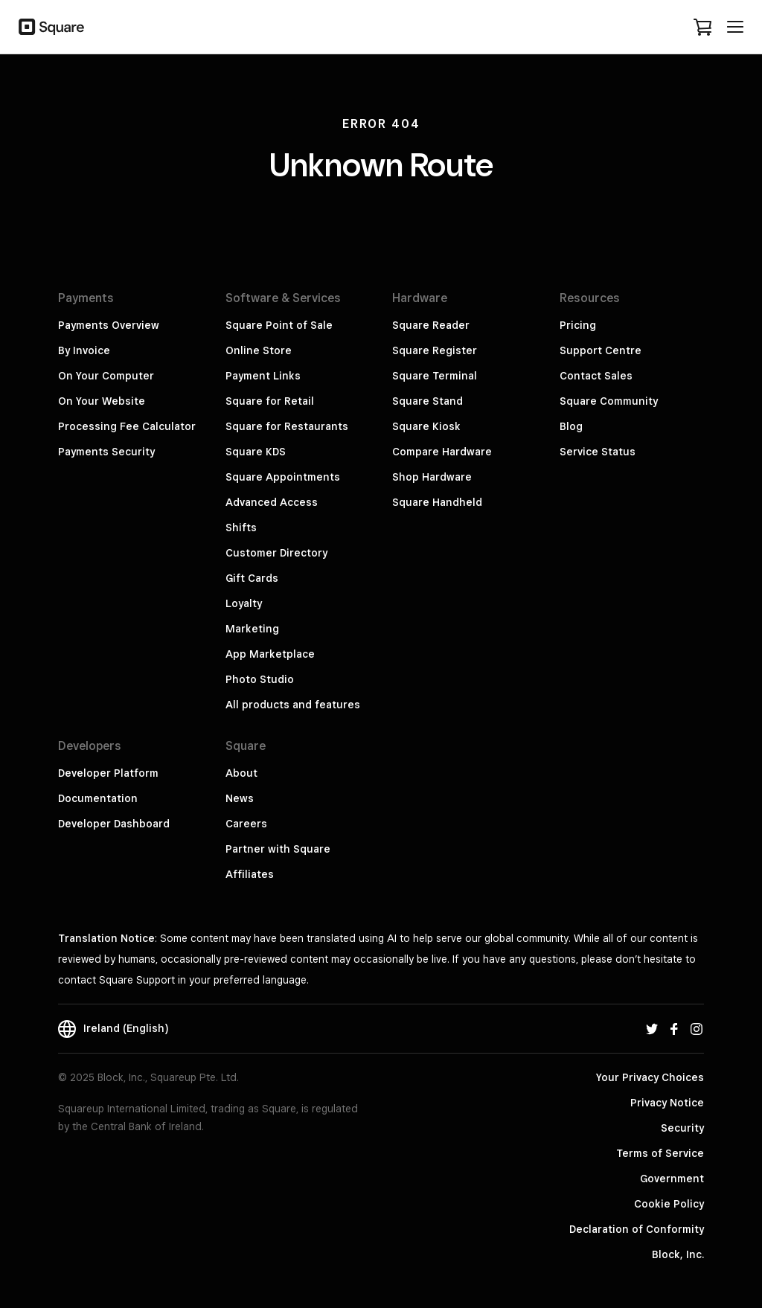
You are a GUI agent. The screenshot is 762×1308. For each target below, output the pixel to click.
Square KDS (255, 452)
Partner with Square (277, 849)
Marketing (252, 629)
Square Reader (431, 325)
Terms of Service (660, 1153)
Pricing (578, 325)
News (239, 798)
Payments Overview (108, 325)
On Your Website (101, 401)
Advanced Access (271, 502)
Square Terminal (434, 376)
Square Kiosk (426, 426)
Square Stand (427, 401)
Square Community (609, 401)
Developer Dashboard (114, 824)
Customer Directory (276, 553)
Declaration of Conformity (636, 1229)
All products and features (292, 705)
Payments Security (106, 452)
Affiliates (249, 874)
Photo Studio (259, 679)
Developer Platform (108, 773)
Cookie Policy (669, 1204)
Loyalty (243, 603)
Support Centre (600, 350)
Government (672, 1178)
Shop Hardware (432, 477)
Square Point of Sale (279, 325)
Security (682, 1128)
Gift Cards (251, 578)
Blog (571, 426)
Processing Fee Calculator (127, 426)
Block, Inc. (678, 1254)
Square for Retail (269, 401)
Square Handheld (437, 502)
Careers (246, 824)
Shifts (241, 527)
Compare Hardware (442, 452)
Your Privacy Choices (650, 1077)
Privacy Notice (667, 1103)
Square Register (434, 350)
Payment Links (263, 376)
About (241, 773)
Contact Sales (596, 376)
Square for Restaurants (286, 426)
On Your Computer (106, 376)
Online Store (258, 350)
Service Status (597, 452)
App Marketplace (270, 654)
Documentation (98, 798)
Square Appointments (282, 477)
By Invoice (84, 350)
